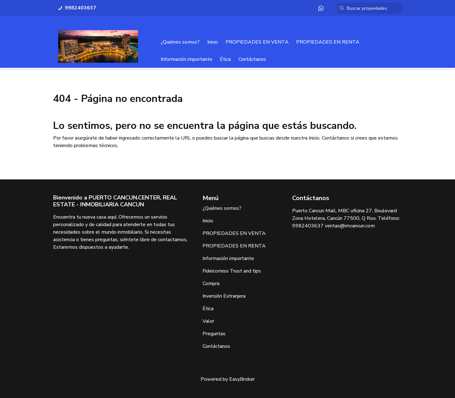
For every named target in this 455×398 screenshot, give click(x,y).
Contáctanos (252, 59)
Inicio (212, 42)
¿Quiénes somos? (180, 42)
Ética (225, 59)
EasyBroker (242, 379)
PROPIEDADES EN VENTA (257, 42)
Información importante (186, 59)
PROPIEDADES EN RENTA (327, 42)
